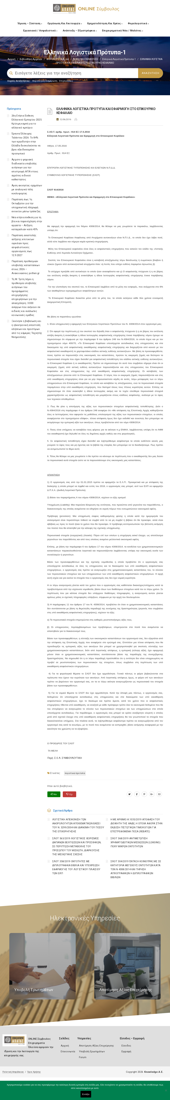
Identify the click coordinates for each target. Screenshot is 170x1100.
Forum (82, 1057)
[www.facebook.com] (137, 794)
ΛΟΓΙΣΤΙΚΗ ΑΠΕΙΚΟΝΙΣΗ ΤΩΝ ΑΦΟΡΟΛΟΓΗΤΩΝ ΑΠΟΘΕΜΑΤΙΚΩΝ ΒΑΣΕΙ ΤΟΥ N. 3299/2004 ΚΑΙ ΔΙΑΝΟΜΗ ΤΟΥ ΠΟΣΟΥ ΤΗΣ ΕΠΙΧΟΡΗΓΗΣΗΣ (78, 825)
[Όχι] (166, 1092)
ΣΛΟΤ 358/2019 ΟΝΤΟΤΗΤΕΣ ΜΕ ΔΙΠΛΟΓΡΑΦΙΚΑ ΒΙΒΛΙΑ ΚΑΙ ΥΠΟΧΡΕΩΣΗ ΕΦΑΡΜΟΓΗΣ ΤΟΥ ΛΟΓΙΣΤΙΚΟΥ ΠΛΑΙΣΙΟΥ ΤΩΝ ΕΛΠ (76, 867)
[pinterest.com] (144, 794)
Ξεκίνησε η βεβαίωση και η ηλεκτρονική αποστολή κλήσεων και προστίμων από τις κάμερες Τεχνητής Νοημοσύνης (27, 329)
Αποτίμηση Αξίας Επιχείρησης (96, 1045)
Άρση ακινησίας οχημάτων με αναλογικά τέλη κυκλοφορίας (27, 189)
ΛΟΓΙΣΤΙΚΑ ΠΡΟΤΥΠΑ (75, 773)
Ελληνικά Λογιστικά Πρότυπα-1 (119, 59)
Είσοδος (126, 1045)
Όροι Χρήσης (34, 1072)
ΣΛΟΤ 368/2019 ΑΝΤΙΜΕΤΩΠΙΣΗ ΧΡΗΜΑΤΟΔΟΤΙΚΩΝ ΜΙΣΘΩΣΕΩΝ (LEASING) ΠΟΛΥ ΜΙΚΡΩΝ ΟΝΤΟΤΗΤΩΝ (135, 842)
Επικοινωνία (68, 1051)
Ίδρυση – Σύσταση (30, 23)
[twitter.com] (129, 794)
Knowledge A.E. (153, 1071)
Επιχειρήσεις (66, 81)
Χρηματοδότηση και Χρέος (105, 23)
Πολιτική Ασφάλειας (13, 1072)
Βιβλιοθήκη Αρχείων (31, 59)
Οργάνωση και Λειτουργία (64, 23)
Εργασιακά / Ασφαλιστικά (40, 30)
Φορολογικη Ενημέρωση (44, 81)
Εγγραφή (126, 1051)
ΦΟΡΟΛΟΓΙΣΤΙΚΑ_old (57, 59)
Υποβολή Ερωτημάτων (92, 1051)
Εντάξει (85, 1094)
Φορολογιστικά (138, 23)
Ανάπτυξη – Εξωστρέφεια (80, 30)
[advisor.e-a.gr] (159, 794)
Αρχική (11, 59)
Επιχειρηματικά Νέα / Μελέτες (122, 30)
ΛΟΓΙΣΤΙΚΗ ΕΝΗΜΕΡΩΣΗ (85, 59)
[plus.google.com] (152, 794)
